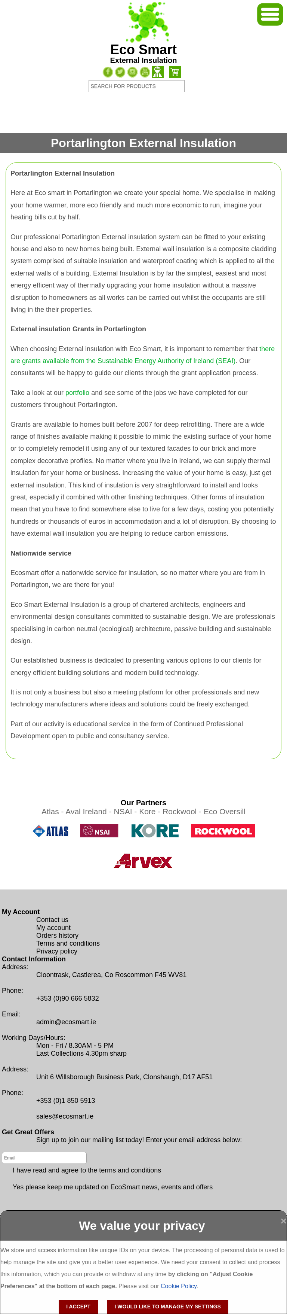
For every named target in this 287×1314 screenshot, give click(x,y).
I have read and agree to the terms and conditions (87, 1170)
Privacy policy (56, 951)
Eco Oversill (225, 811)
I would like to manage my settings (168, 1307)
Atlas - (53, 811)
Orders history (57, 935)
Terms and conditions (68, 943)
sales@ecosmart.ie (64, 1116)
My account (53, 927)
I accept (78, 1307)
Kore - (151, 811)
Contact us (52, 920)
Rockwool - (183, 811)
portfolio (77, 392)
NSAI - (126, 811)
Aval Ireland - (89, 811)
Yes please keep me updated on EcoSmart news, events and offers (113, 1187)
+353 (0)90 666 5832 (67, 998)
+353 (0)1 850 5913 (65, 1100)
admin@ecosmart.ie (66, 1022)
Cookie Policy (179, 1286)
